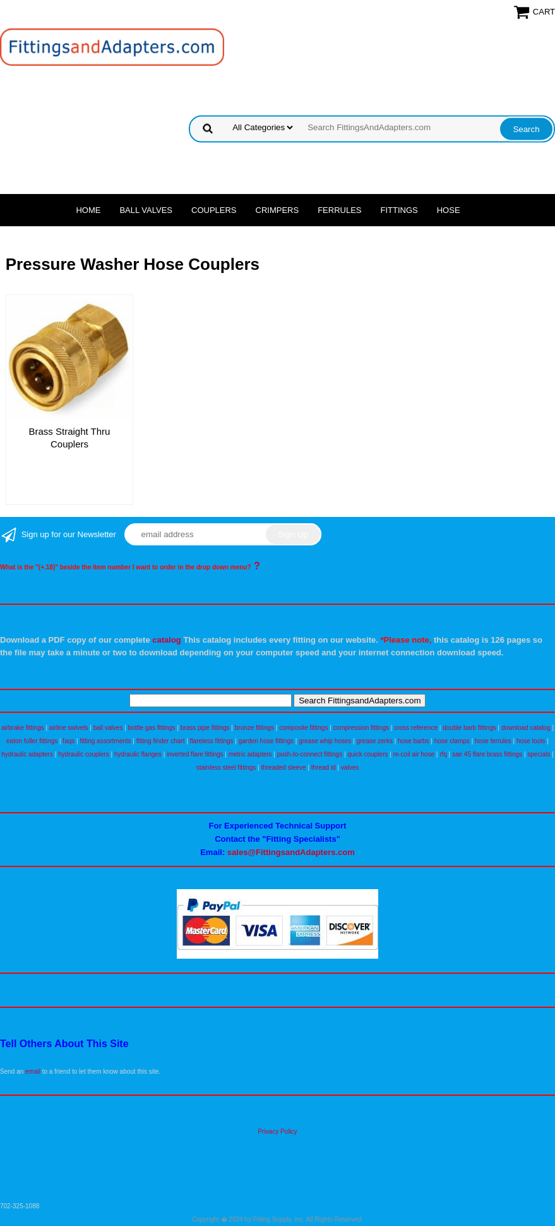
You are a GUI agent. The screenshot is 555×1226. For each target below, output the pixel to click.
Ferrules (339, 210)
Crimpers (277, 210)
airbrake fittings (22, 727)
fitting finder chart (160, 740)
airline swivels (68, 727)
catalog (166, 640)
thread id (323, 767)
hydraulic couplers (83, 754)
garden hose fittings (266, 740)
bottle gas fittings (152, 727)
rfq (443, 754)
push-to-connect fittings (309, 754)
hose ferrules (493, 740)
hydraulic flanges (138, 754)
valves (350, 767)
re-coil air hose (413, 754)
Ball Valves (145, 210)
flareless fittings (212, 740)
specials (538, 754)
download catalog (526, 727)
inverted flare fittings (195, 754)
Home (88, 210)
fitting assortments (105, 740)
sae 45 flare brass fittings (487, 754)
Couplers (214, 210)
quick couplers (367, 754)
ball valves (108, 727)
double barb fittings (469, 727)
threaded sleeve (283, 767)
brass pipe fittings (205, 727)
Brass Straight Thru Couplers (69, 437)
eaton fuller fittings (31, 740)
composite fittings (303, 727)
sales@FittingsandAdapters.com (291, 852)
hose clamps (452, 740)
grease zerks (375, 740)
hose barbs (413, 740)
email (32, 1071)
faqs (69, 740)
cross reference (416, 727)
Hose (448, 210)
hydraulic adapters (27, 754)
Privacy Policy (277, 1131)
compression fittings (361, 727)
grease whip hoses (325, 740)
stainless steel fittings (226, 767)
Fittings (399, 210)
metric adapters (250, 754)
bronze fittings (254, 727)
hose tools (531, 740)
